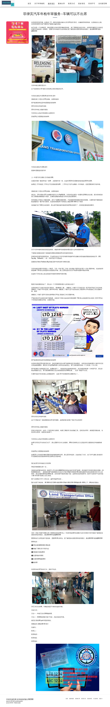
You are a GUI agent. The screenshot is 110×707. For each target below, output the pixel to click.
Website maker (17, 703)
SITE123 (11, 703)
